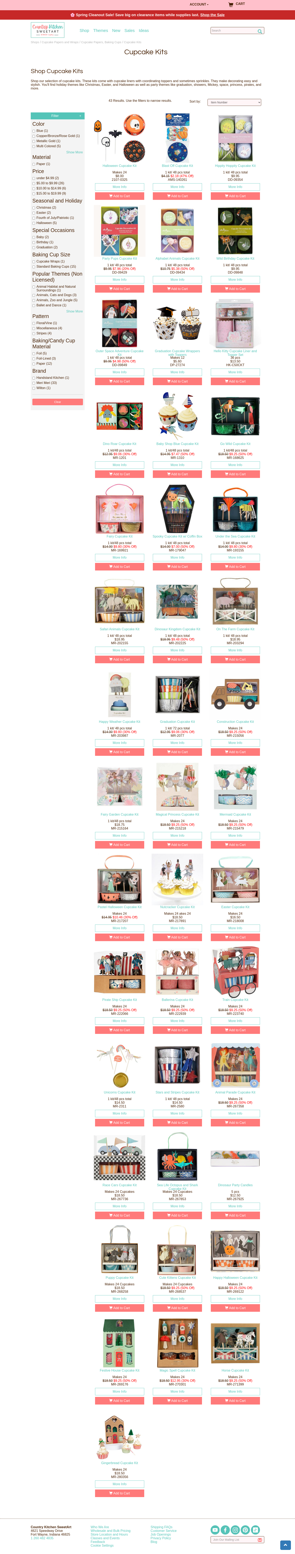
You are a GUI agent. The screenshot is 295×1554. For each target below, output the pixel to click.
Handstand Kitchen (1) (50, 377)
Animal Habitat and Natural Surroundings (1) (54, 288)
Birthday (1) (42, 242)
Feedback (98, 1542)
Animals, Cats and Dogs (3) (54, 295)
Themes (100, 30)
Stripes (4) (42, 333)
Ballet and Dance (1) (49, 305)
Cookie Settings (102, 1545)
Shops (35, 42)
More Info (120, 187)
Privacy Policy (161, 1538)
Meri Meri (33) (44, 383)
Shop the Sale (212, 15)
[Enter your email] (237, 1539)
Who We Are (100, 1527)
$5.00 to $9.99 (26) (48, 183)
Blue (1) (40, 130)
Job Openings (161, 1534)
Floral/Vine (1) (44, 323)
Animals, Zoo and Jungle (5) (54, 300)
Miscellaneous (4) (47, 328)
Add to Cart (119, 196)
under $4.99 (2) (45, 178)
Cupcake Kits (132, 42)
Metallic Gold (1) (46, 141)
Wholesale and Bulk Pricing (111, 1530)
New (116, 30)
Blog (154, 1542)
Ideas (144, 30)
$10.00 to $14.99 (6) (49, 188)
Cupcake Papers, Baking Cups (101, 42)
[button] (285, 1545)
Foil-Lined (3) (44, 358)
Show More (74, 152)
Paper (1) (41, 164)
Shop (84, 30)
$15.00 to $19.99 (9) (49, 193)
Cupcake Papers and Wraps (60, 42)
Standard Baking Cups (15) (54, 266)
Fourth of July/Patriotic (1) (53, 218)
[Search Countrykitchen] (237, 30)
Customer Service (164, 1530)
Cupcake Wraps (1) (48, 261)
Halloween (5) (44, 223)
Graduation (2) (45, 247)
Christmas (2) (44, 207)
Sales (130, 30)
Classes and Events (105, 1538)
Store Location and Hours (109, 1534)
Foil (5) (39, 353)
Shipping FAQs (161, 1527)
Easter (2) (41, 212)
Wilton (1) (41, 388)
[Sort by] (234, 102)
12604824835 (42, 1538)
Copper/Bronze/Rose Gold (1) (56, 136)
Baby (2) (40, 237)
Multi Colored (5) (46, 146)
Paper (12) (42, 363)
